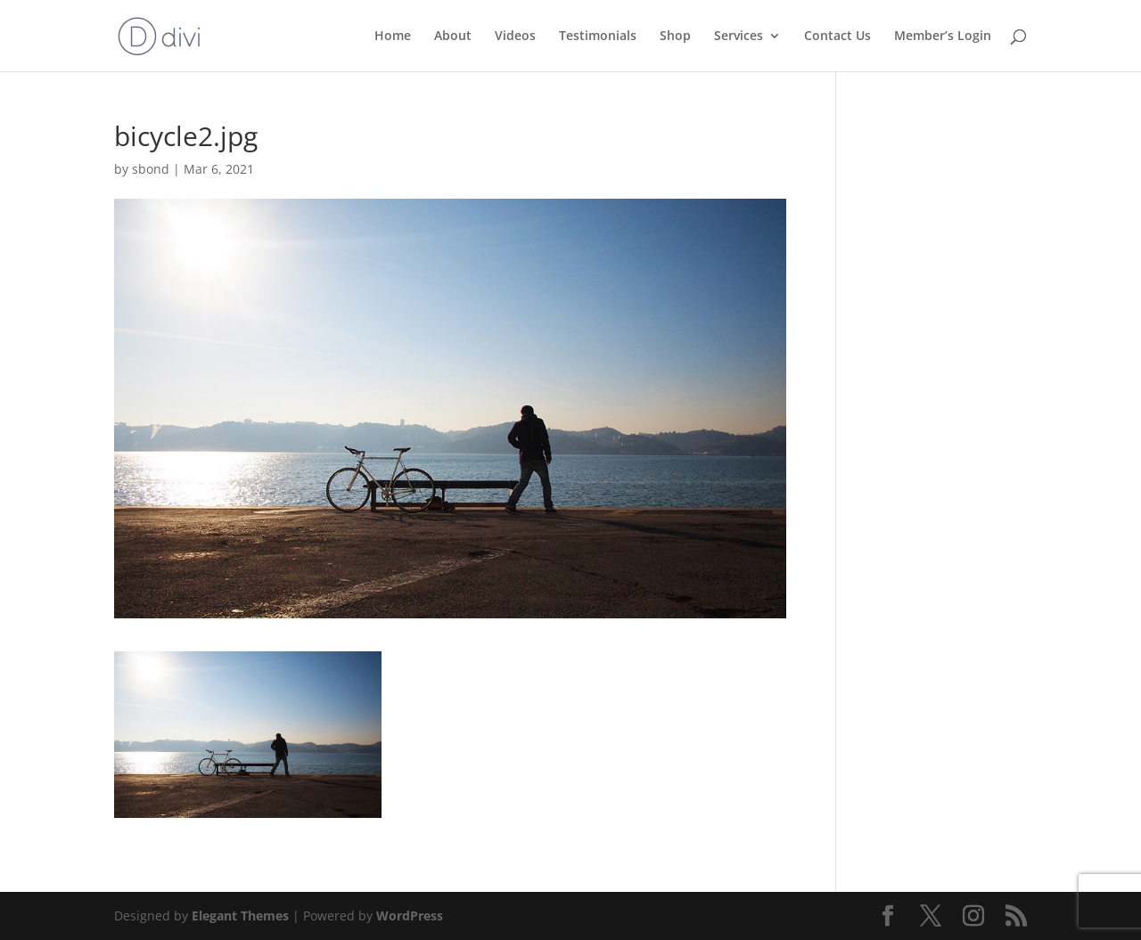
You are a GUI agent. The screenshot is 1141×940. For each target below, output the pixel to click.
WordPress (409, 915)
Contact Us (837, 36)
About (453, 36)
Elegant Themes (240, 915)
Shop (675, 36)
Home (392, 36)
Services (738, 36)
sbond (150, 168)
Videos (515, 36)
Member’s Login (942, 36)
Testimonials (597, 36)
